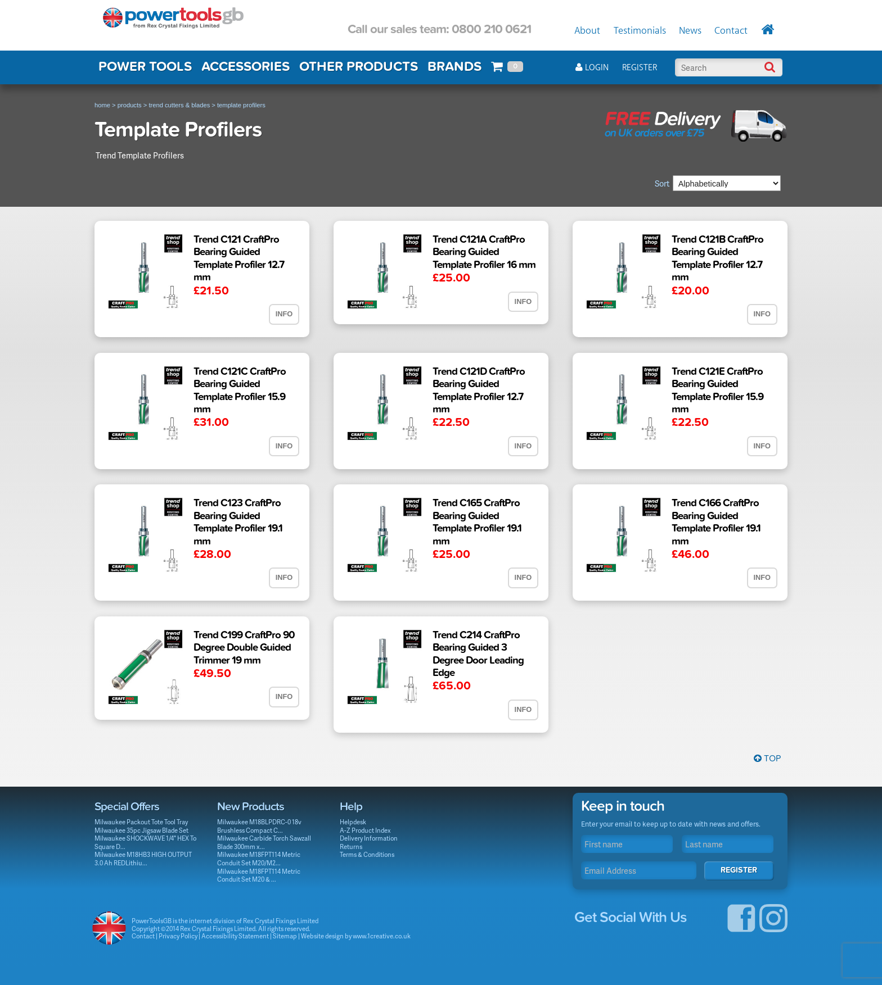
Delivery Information (369, 838)
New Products (250, 807)
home (102, 105)
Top (767, 758)
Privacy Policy (178, 936)
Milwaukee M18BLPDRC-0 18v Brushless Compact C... (259, 826)
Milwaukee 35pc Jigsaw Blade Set (141, 830)
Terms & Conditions (367, 854)
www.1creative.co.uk (382, 936)
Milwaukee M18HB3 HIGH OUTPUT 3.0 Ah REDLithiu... (143, 858)
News (690, 31)
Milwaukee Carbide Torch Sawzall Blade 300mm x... (264, 842)
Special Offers (126, 807)
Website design (322, 936)
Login (592, 67)
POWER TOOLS (145, 66)
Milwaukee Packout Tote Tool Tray (141, 822)
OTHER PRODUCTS (358, 66)
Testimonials (640, 31)
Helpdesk (353, 822)
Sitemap (285, 936)
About (587, 31)
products (130, 105)
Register (639, 67)
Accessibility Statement (235, 936)
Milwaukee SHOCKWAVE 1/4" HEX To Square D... (145, 842)
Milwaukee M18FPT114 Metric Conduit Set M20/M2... (258, 858)
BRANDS (455, 66)
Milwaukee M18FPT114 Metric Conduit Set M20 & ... (258, 875)
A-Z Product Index (365, 830)
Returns (351, 846)
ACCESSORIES (245, 66)
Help (351, 807)
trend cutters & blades (179, 105)
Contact (731, 31)
